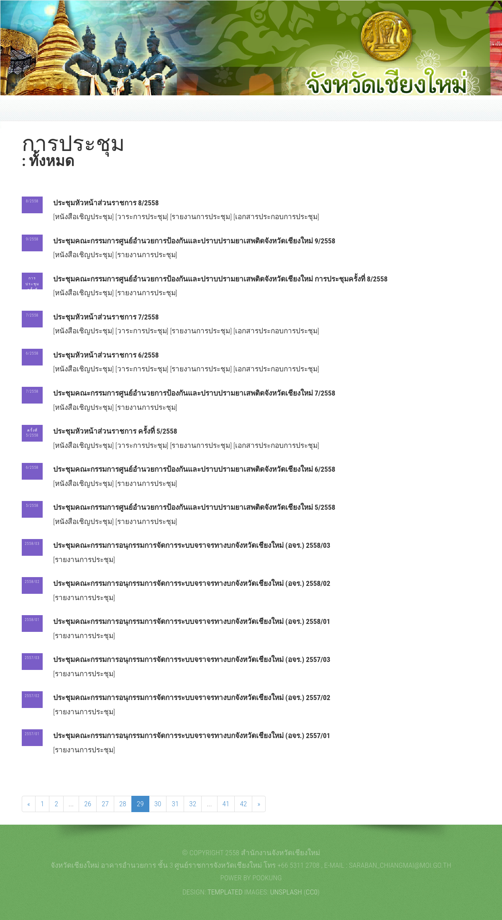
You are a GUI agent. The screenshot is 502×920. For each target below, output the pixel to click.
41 (226, 804)
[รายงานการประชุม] (201, 216)
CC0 (312, 892)
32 (192, 804)
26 (87, 804)
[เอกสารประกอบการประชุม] (276, 216)
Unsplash (286, 892)
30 (157, 804)
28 (122, 804)
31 (175, 804)
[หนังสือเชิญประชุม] (84, 216)
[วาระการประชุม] (142, 216)
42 (243, 804)
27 (105, 804)
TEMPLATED (225, 892)
